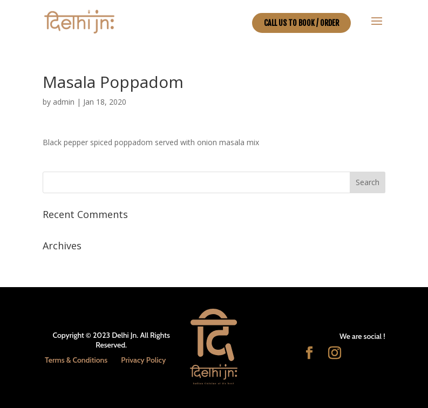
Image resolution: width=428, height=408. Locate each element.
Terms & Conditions (76, 360)
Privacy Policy (143, 360)
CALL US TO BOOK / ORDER (301, 23)
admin (63, 102)
